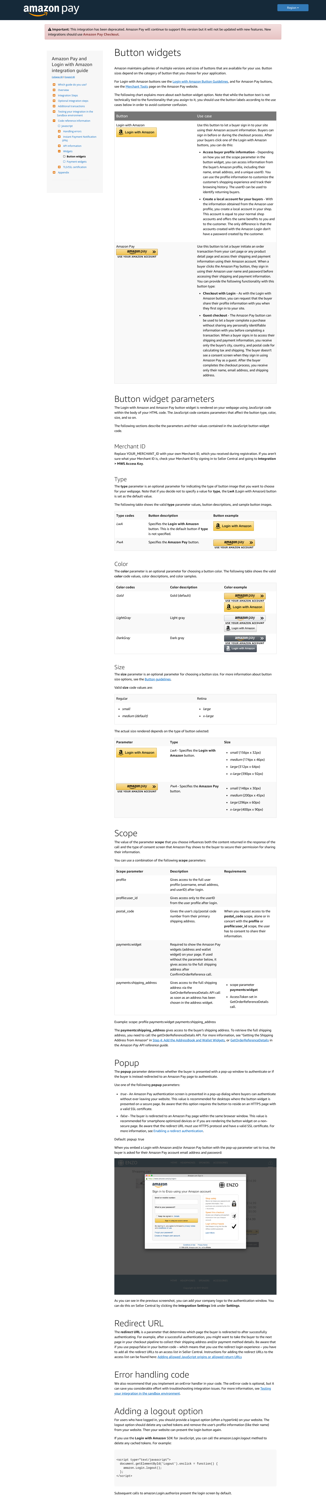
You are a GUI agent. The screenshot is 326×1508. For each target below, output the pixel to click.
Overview (63, 90)
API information (72, 146)
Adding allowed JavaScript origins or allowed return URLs (200, 1357)
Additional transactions (71, 106)
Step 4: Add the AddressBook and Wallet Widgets (189, 1040)
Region (293, 7)
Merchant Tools (137, 86)
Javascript (67, 126)
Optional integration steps (72, 101)
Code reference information (73, 121)
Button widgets (76, 156)
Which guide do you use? (72, 84)
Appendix (63, 172)
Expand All (70, 77)
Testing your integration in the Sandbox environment (75, 113)
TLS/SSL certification (74, 167)
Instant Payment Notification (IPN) (79, 138)
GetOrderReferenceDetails (249, 1040)
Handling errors (72, 131)
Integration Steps (67, 95)
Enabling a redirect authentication (178, 1131)
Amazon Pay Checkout (101, 34)
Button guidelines (158, 679)
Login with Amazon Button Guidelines (200, 81)
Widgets (67, 151)
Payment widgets (76, 161)
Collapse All (57, 77)
